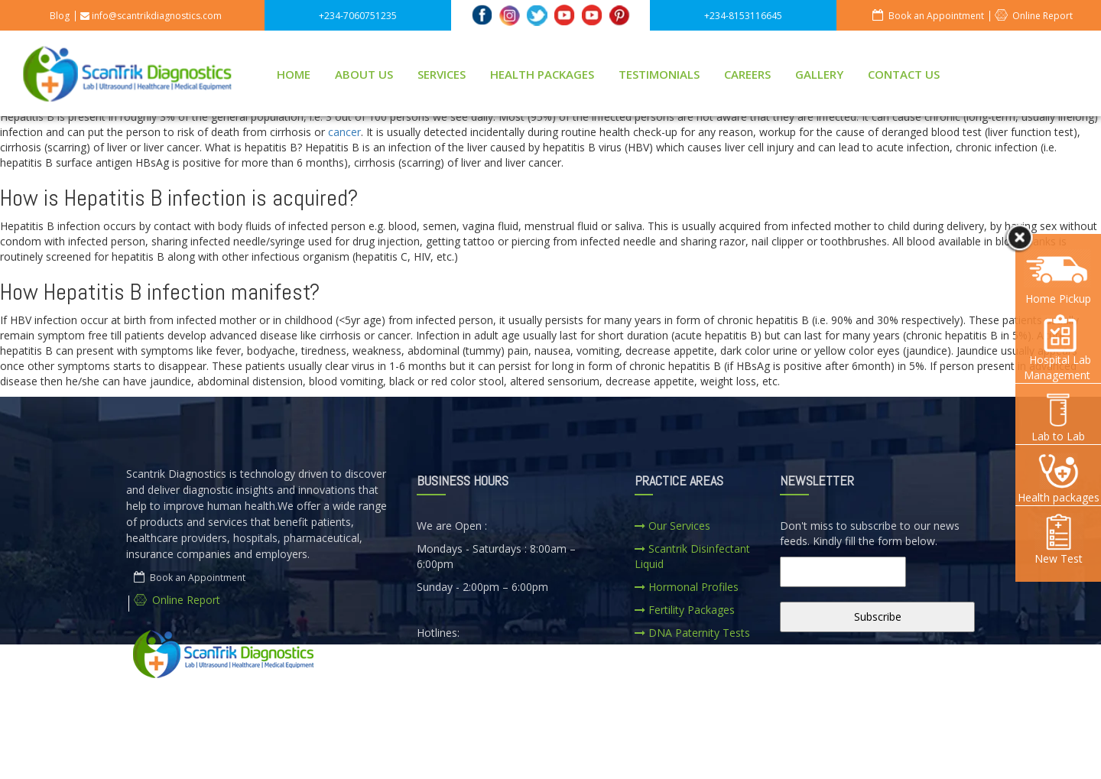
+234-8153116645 (743, 15)
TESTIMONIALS (659, 74)
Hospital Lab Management (1058, 348)
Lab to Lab (1058, 417)
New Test (1058, 539)
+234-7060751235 (358, 15)
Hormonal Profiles (687, 586)
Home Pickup (1058, 298)
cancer (344, 132)
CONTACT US (904, 74)
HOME (293, 74)
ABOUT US (364, 74)
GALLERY (819, 74)
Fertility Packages (685, 609)
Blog (60, 15)
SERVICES (441, 74)
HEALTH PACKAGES (542, 74)
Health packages (1058, 478)
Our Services (672, 525)
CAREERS (747, 74)
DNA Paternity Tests (692, 632)
